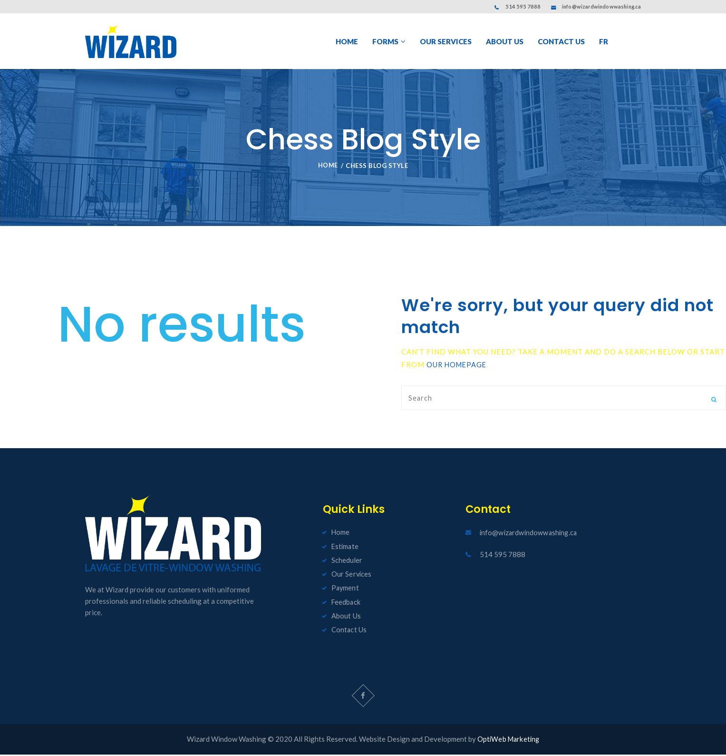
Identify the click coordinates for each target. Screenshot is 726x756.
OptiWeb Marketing (508, 740)
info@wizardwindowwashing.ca (601, 6)
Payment (345, 589)
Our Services (351, 575)
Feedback (346, 603)
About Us (345, 617)
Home (328, 167)
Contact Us (349, 631)
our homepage (457, 366)
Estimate (345, 548)
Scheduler (346, 562)
